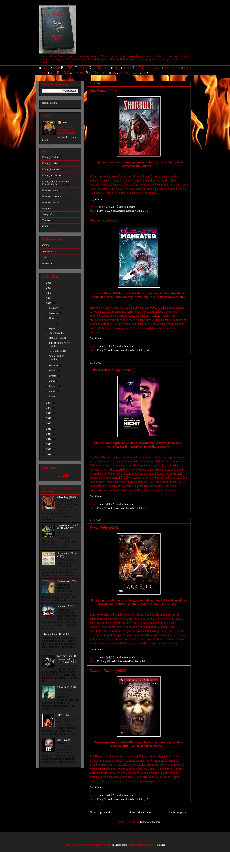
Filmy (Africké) (50, 157)
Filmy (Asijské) (50, 163)
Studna (45, 257)
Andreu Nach (49, 251)
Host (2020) (63, 739)
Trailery (46, 220)
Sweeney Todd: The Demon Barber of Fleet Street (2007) (67, 659)
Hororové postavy (51, 196)
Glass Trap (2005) (66, 497)
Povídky (46, 208)
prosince (54, 308)
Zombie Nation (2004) (108, 670)
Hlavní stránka (49, 102)
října (51, 318)
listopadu (54, 313)
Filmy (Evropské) (51, 169)
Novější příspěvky (101, 812)
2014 (49, 439)
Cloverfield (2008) (67, 687)
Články (46, 226)
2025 (49, 287)
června (53, 370)
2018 (49, 418)
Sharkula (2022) (103, 90)
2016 (49, 428)
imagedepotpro (119, 844)
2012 (49, 449)
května (53, 376)
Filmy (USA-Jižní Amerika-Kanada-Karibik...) (121, 210)
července (54, 365)
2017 (49, 423)
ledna (52, 396)
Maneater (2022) (104, 220)
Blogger (161, 844)
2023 (49, 298)
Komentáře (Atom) (150, 822)
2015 (49, 434)
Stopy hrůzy (48, 214)
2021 (49, 403)
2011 (49, 454)
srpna (52, 328)
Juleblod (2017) (65, 606)
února (52, 391)
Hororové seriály (50, 202)
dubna (52, 381)
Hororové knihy (50, 190)
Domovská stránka (140, 812)
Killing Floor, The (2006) (57, 634)
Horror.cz (47, 263)
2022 (49, 303)
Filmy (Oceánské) (51, 175)
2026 (49, 282)
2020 (49, 408)
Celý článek (96, 199)
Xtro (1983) (63, 715)
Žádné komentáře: (126, 206)
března (53, 386)
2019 (49, 413)
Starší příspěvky (178, 812)
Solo (64, 122)
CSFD (45, 245)
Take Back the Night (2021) (112, 370)
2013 (49, 444)
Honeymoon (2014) (67, 581)
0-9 (41, 68)
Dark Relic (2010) (105, 527)
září (51, 323)
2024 (49, 293)
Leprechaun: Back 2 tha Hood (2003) (67, 527)
